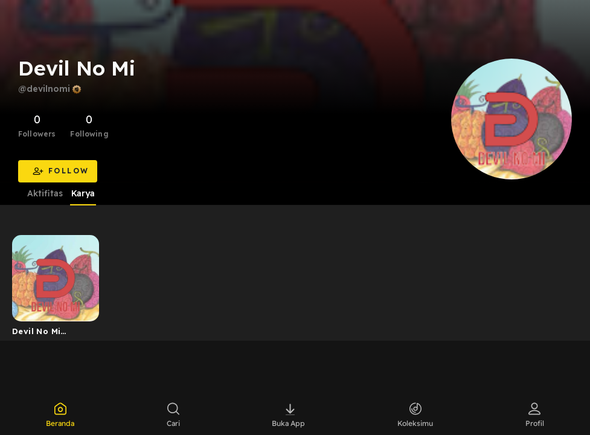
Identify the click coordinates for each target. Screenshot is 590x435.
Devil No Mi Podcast (36, 333)
